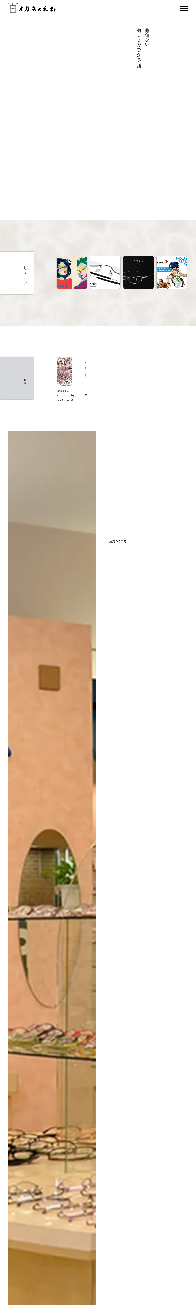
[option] (72, 273)
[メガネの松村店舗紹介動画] (53, 105)
